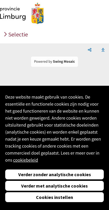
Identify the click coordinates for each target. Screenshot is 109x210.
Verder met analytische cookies (54, 186)
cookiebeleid (25, 160)
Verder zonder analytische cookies (54, 174)
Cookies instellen (54, 197)
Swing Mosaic (64, 61)
